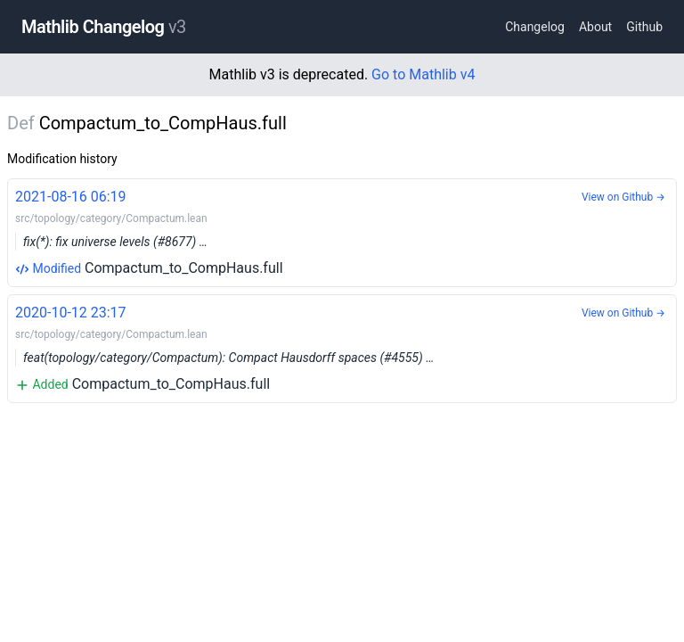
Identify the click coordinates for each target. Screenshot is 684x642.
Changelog (535, 27)
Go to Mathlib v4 (423, 74)
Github (644, 27)
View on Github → (623, 197)
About (595, 27)
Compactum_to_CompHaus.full (342, 231)
